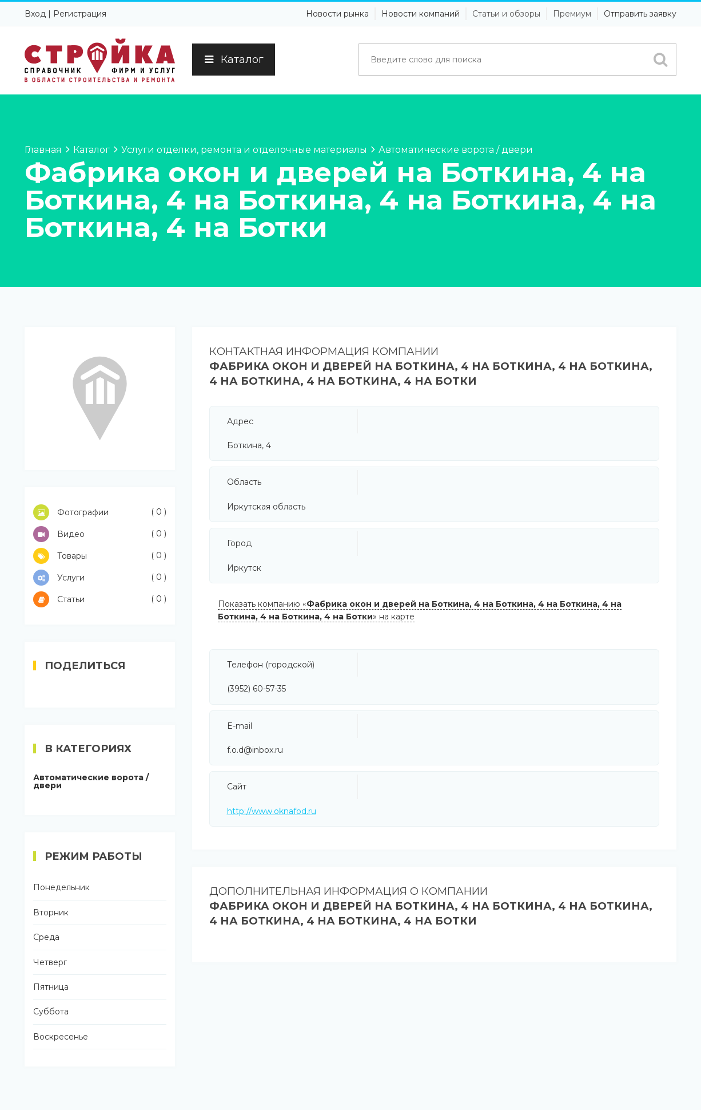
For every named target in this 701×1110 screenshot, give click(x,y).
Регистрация (79, 14)
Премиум (572, 14)
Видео (99, 534)
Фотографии (99, 512)
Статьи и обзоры (506, 14)
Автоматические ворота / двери (91, 781)
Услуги (99, 578)
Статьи (99, 599)
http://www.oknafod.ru (271, 811)
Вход (35, 14)
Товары (99, 556)
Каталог (234, 59)
